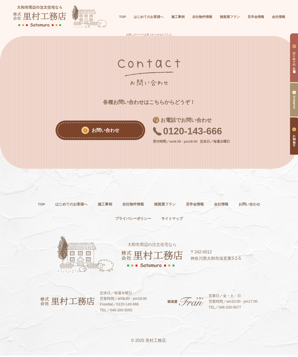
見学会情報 (216, 205)
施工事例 (118, 205)
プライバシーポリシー (149, 220)
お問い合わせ (106, 220)
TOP (135, 14)
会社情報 (245, 205)
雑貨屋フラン (184, 205)
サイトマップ (192, 220)
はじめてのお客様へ (81, 205)
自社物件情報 (149, 205)
